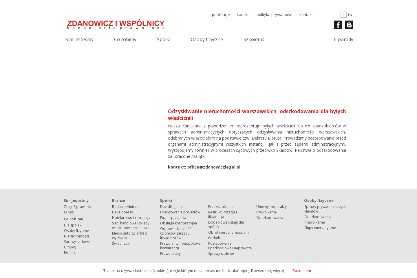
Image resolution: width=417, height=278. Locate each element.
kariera (243, 14)
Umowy (70, 247)
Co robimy (125, 39)
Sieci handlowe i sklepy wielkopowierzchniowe (130, 225)
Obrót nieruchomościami (229, 232)
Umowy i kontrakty (271, 206)
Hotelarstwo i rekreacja (131, 217)
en (350, 14)
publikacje (221, 14)
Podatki (70, 252)
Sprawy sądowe (77, 241)
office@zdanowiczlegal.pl (213, 167)
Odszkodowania (269, 217)
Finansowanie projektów (180, 212)
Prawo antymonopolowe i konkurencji (181, 245)
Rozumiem (301, 270)
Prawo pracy (170, 253)
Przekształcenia (220, 206)
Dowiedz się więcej (267, 270)
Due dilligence (171, 206)
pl (343, 14)
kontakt (306, 14)
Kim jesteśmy (79, 39)
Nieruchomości (76, 236)
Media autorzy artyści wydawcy (129, 235)
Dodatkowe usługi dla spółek (226, 224)
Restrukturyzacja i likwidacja (222, 214)
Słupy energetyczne (320, 227)
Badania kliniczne (126, 206)
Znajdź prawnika (77, 206)
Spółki (163, 39)
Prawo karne (266, 212)
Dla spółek (72, 225)
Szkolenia (254, 39)
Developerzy (122, 212)
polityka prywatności (274, 14)
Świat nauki (121, 243)
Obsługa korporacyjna (178, 223)
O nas (69, 212)
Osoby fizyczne (207, 39)
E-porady (343, 39)
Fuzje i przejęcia (173, 217)
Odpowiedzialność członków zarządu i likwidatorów (175, 233)
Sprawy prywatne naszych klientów (325, 209)
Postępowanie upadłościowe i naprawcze (230, 245)
